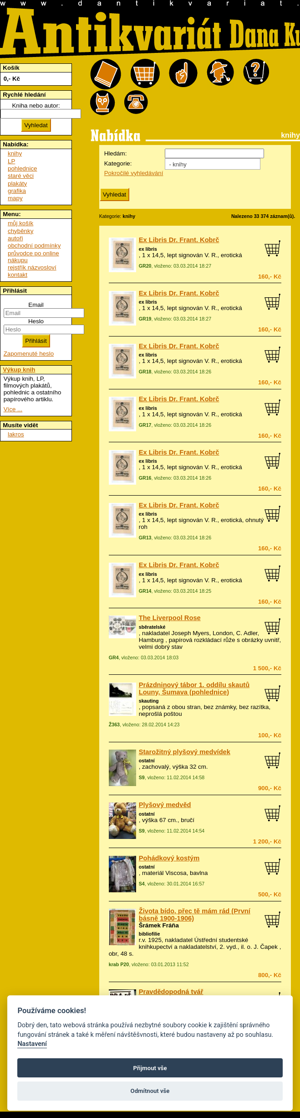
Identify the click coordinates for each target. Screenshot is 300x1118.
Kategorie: (118, 163)
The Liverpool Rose (170, 617)
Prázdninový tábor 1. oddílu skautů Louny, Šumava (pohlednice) (194, 688)
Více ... (13, 409)
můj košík (20, 223)
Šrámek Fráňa (159, 925)
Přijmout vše (150, 1068)
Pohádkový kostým (169, 858)
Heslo (36, 321)
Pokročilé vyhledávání (133, 173)
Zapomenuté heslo (29, 353)
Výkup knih (19, 369)
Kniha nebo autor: (36, 105)
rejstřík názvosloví (32, 267)
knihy (15, 153)
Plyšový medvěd (165, 804)
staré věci (21, 175)
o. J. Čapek (262, 946)
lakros (16, 434)
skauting (149, 701)
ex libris (148, 249)
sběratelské (152, 627)
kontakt (17, 274)
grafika (17, 190)
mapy (15, 198)
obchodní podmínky (34, 245)
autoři (15, 238)
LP (11, 161)
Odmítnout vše (150, 1090)
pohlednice (22, 168)
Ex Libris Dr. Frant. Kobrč (179, 239)
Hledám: (115, 153)
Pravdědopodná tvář (171, 991)
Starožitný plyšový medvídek (184, 752)
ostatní (147, 760)
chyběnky (20, 231)
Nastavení (32, 1044)
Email (35, 304)
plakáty (17, 183)
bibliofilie (149, 934)
